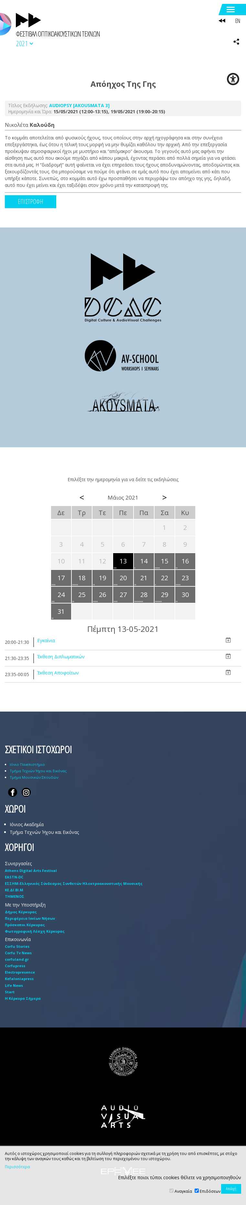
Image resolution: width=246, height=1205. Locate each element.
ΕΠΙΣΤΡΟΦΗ (30, 201)
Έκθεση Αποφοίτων (58, 673)
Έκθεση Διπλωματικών (61, 656)
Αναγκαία (183, 1191)
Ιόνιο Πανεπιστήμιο (27, 764)
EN (237, 21)
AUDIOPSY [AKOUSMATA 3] (79, 105)
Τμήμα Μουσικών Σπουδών (34, 777)
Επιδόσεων (210, 1191)
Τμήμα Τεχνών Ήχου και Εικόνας (38, 770)
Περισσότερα (17, 1167)
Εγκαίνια (46, 640)
